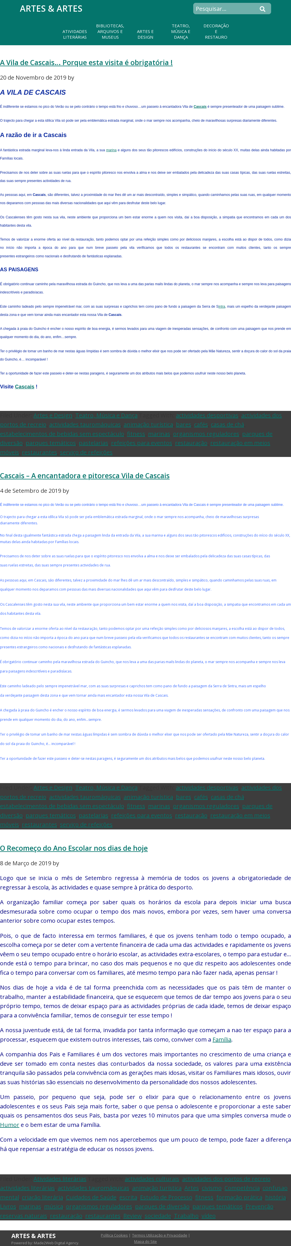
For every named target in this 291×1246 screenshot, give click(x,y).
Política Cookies (114, 1235)
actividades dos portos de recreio (226, 1179)
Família (222, 1039)
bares (183, 424)
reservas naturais (23, 1216)
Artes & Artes (51, 8)
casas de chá (227, 424)
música (53, 1206)
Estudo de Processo (166, 1197)
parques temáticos (51, 443)
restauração (191, 443)
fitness (136, 434)
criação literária (42, 1197)
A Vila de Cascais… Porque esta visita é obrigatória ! (86, 62)
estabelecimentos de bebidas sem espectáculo (62, 434)
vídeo (208, 1216)
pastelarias (93, 443)
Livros (8, 1206)
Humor (9, 1125)
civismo (212, 1188)
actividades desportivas (207, 415)
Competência (242, 1188)
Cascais (200, 107)
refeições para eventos (141, 443)
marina (111, 150)
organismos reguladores (206, 434)
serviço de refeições (86, 452)
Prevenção (259, 1206)
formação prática (239, 1197)
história (275, 1197)
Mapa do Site (145, 1241)
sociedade (158, 1216)
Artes (191, 1188)
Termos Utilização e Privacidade (159, 1235)
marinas (159, 434)
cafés (201, 424)
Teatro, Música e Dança (106, 415)
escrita (128, 1197)
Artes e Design (53, 415)
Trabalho (186, 1216)
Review (132, 1216)
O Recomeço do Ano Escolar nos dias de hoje (74, 848)
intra (222, 307)
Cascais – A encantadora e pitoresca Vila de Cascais (85, 475)
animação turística (148, 424)
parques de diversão (162, 1206)
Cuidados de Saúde (91, 1197)
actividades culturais (152, 1179)
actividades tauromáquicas (85, 424)
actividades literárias (27, 1188)
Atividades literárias (60, 1179)
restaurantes (39, 452)
